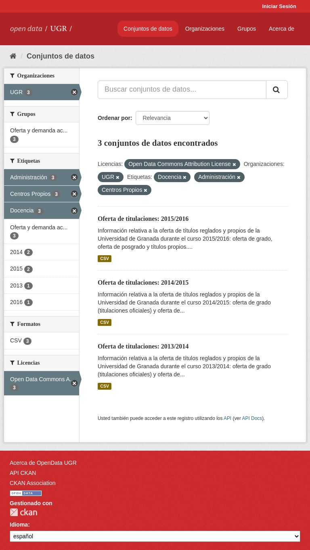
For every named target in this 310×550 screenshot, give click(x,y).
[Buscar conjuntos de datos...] (182, 89)
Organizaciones (204, 28)
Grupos (246, 28)
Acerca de (281, 28)
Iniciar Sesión (279, 6)
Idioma (19, 524)
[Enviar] (277, 89)
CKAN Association (33, 483)
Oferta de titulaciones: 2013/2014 (143, 346)
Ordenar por (114, 118)
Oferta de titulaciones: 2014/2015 (143, 282)
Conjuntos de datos (148, 28)
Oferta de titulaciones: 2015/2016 (143, 218)
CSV (104, 258)
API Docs (252, 418)
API (227, 418)
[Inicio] (13, 56)
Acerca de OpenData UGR (43, 463)
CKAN (23, 512)
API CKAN (23, 473)
